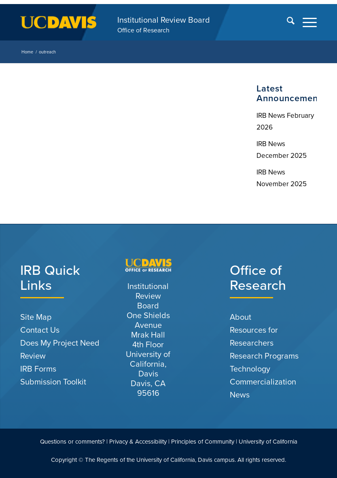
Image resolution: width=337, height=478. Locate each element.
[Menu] (306, 22)
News (240, 395)
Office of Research (143, 30)
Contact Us (39, 330)
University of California (268, 441)
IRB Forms (38, 369)
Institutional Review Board (163, 20)
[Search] (287, 22)
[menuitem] (287, 22)
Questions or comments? (72, 441)
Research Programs (264, 356)
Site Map (35, 317)
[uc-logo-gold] (58, 22)
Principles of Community (202, 441)
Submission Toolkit (53, 382)
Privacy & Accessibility (138, 441)
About (240, 317)
